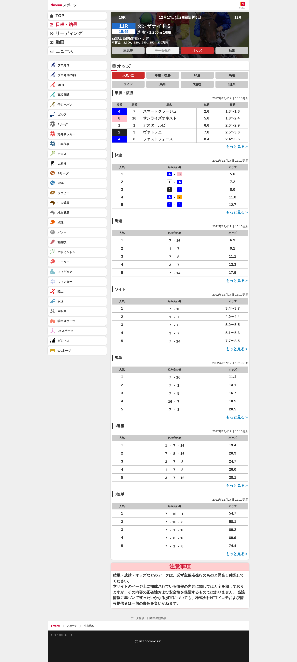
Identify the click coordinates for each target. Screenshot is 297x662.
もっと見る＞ (237, 146)
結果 (232, 50)
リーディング (69, 33)
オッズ (197, 50)
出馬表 (128, 50)
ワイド (128, 84)
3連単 (232, 84)
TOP (60, 15)
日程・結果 (66, 24)
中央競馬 (89, 625)
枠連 (197, 75)
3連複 (197, 84)
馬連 (232, 75)
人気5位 (128, 75)
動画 (60, 42)
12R (237, 17)
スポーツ (72, 625)
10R (122, 17)
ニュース (64, 51)
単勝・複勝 (163, 75)
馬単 (163, 84)
